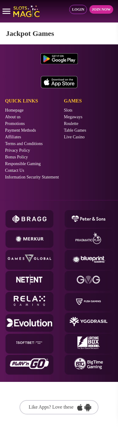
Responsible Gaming (23, 164)
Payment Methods (20, 130)
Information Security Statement (32, 177)
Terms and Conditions (24, 144)
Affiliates (13, 137)
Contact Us (14, 170)
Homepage (14, 110)
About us (13, 117)
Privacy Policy (17, 150)
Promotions (15, 124)
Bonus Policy (16, 157)
